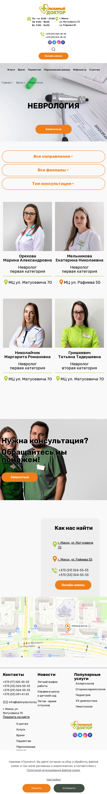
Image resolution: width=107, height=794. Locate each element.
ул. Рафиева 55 (68, 25)
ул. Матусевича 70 (70, 22)
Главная (6, 82)
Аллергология (85, 683)
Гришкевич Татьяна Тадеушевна (79, 354)
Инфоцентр (79, 69)
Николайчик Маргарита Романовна (27, 354)
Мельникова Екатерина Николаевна (79, 258)
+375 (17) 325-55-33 (16, 682)
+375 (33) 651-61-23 (16, 694)
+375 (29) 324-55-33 (56, 34)
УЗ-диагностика (86, 701)
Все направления (53, 156)
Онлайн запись (73, 585)
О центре (94, 69)
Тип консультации (53, 183)
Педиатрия (83, 695)
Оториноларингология (90, 689)
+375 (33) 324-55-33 (56, 37)
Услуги (11, 69)
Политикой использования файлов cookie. (53, 770)
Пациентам (34, 69)
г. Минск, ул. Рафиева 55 (75, 559)
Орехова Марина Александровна (27, 258)
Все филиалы (53, 170)
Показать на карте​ (16, 717)
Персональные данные (57, 69)
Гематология (84, 706)
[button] (36, 788)
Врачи (21, 69)
